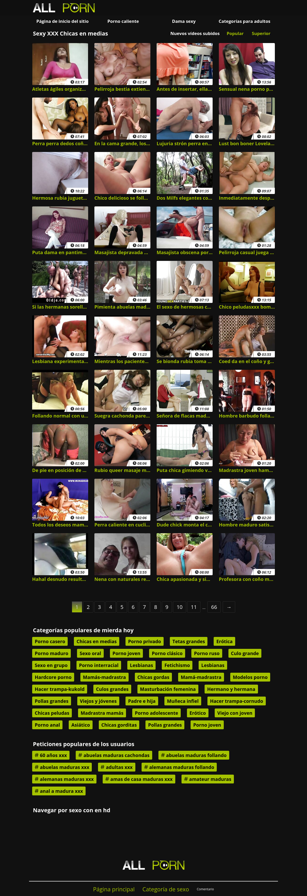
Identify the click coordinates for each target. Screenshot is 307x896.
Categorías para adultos (244, 21)
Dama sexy (184, 21)
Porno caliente (123, 21)
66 (214, 606)
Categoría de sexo (165, 889)
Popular (235, 33)
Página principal (114, 889)
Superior (261, 33)
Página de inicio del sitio (62, 21)
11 (194, 606)
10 (180, 606)
